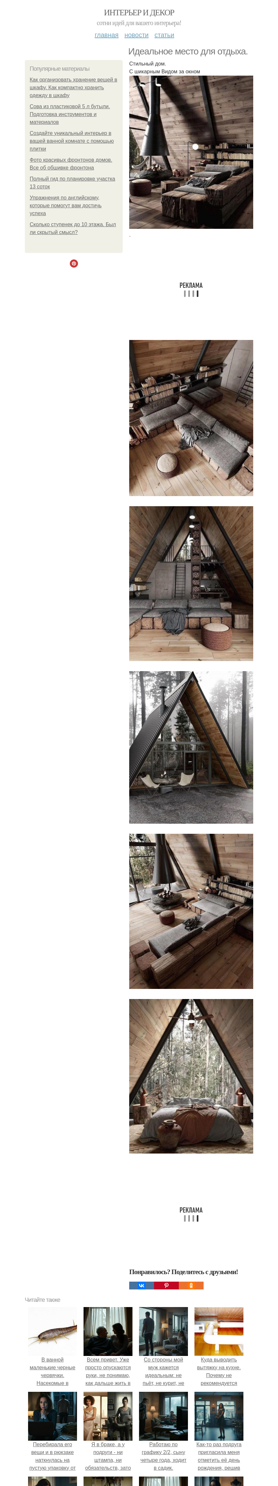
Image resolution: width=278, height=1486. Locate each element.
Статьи (164, 34)
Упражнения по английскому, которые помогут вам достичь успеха (65, 205)
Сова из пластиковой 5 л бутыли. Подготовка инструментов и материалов (70, 114)
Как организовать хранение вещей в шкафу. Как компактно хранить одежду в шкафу (73, 87)
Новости (136, 34)
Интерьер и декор (139, 12)
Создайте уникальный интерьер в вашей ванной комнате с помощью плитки (72, 141)
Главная (106, 34)
